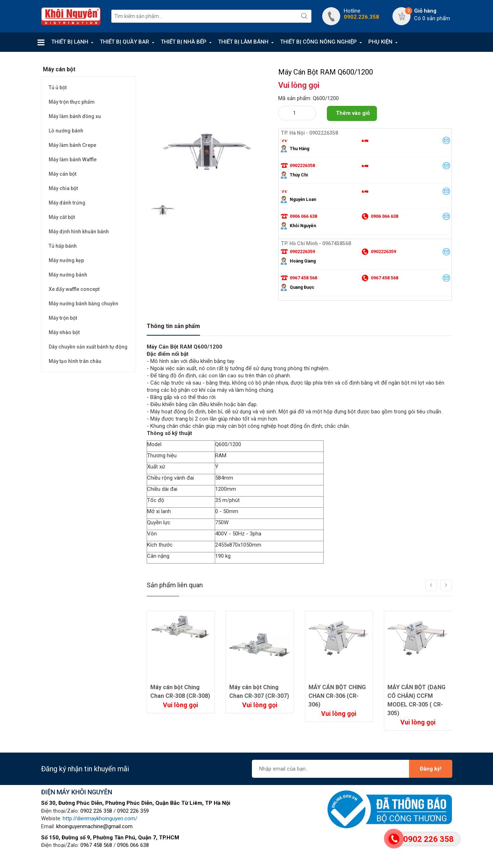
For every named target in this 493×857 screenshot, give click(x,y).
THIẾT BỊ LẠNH (69, 42)
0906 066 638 (133, 845)
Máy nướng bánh (68, 275)
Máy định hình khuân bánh (79, 231)
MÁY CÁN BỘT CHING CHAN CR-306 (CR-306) (337, 696)
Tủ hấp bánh (63, 246)
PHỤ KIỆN (380, 42)
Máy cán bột (62, 174)
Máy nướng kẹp (66, 260)
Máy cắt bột (62, 217)
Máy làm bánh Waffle (73, 159)
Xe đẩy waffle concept (74, 289)
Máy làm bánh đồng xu (75, 116)
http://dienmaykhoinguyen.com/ (100, 818)
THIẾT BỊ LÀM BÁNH (243, 42)
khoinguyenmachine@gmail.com (94, 826)
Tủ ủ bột (58, 87)
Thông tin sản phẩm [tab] (173, 326)
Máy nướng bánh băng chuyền (83, 303)
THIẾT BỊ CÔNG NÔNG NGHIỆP (318, 42)
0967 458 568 (96, 845)
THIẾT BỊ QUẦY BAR (124, 42)
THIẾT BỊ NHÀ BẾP (183, 42)
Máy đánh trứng (67, 203)
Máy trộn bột (63, 318)
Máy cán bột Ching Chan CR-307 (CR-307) (259, 691)
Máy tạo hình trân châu (75, 361)
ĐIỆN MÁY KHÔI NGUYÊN (76, 792)
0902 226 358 (96, 811)
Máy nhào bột (64, 332)
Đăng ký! (430, 769)
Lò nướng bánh (66, 131)
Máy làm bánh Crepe (72, 145)
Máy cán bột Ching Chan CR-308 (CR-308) (180, 691)
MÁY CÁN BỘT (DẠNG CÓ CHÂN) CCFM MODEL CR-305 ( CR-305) (416, 700)
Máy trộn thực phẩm (72, 102)
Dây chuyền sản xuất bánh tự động (88, 347)
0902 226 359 (133, 811)
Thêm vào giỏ (353, 113)
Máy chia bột (63, 188)
